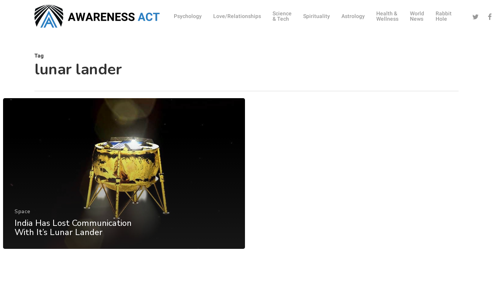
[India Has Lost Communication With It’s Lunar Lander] (124, 177)
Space (23, 215)
